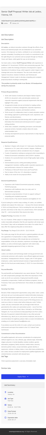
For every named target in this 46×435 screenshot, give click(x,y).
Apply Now (23, 377)
